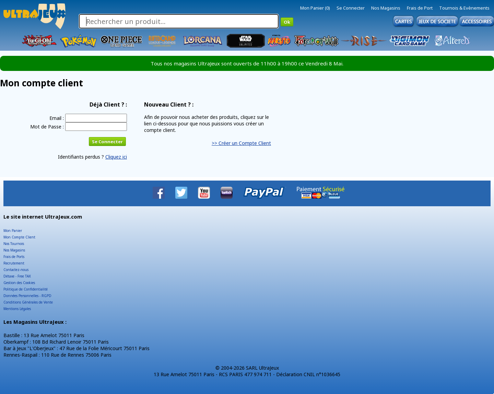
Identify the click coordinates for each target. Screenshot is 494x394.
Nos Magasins (385, 8)
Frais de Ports (13, 256)
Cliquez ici (116, 156)
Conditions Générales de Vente (28, 302)
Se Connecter (351, 8)
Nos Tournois (13, 243)
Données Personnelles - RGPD (27, 295)
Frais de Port (420, 8)
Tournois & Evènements (464, 8)
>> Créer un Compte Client (241, 143)
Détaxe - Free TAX (17, 276)
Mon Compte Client (19, 237)
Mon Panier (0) (315, 8)
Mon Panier (12, 230)
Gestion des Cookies (19, 282)
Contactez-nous (15, 269)
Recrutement (13, 263)
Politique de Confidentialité (25, 289)
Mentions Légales (17, 308)
